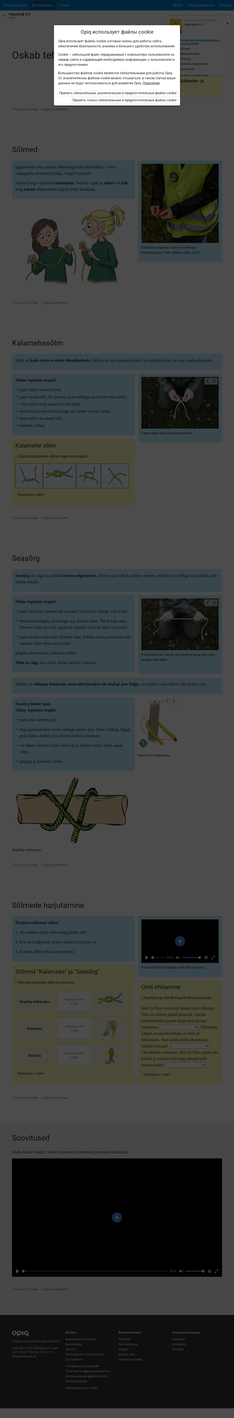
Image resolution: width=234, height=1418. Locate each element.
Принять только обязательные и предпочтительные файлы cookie (124, 100)
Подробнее (151, 83)
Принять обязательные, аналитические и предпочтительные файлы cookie (117, 93)
